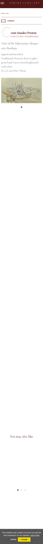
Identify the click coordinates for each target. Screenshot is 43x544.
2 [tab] (21, 490)
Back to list (5, 13)
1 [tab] (21, 107)
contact (7, 20)
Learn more (34, 535)
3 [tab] (25, 490)
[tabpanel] (21, 90)
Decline (13, 539)
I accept (24, 539)
